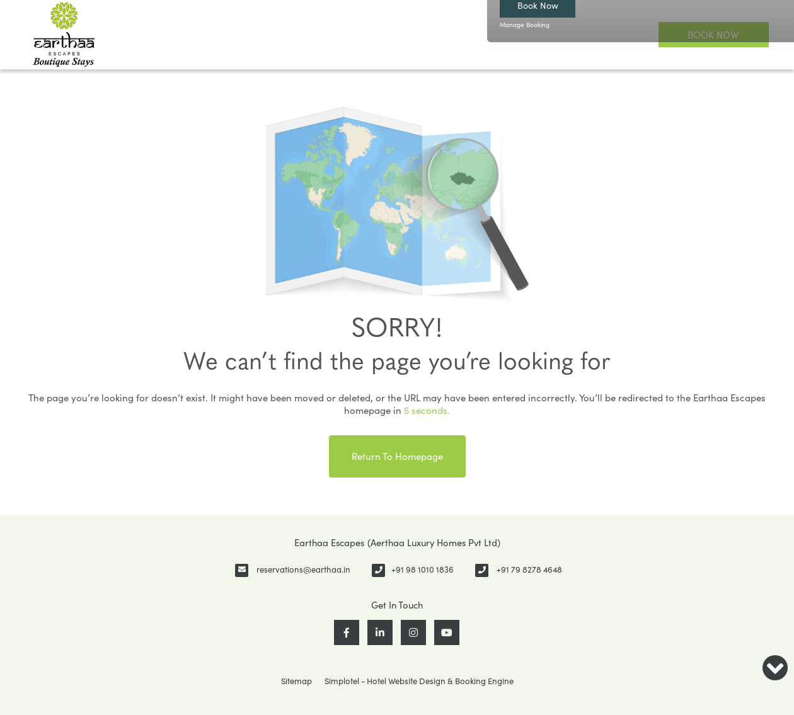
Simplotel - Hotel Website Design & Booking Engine (419, 681)
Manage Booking (524, 24)
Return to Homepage (397, 456)
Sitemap (296, 681)
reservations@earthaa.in (303, 569)
